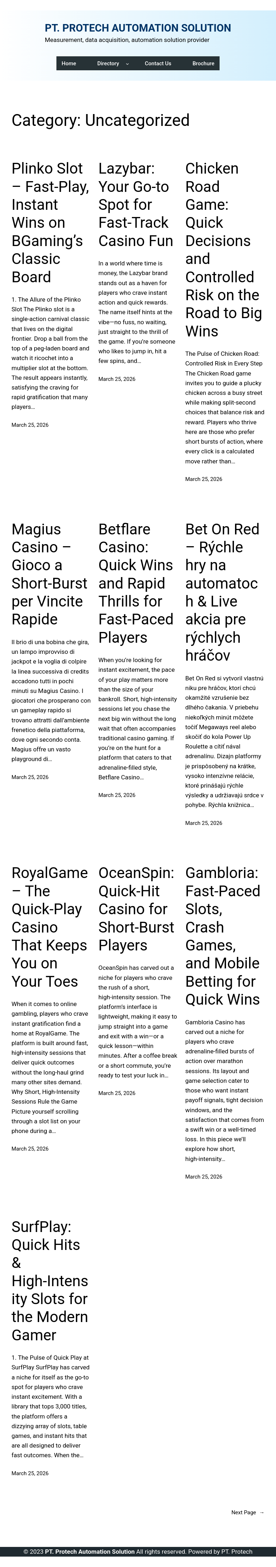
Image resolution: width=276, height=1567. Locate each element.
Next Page (247, 1512)
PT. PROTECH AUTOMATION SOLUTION (138, 28)
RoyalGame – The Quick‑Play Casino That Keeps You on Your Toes (50, 927)
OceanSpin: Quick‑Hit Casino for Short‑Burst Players (136, 909)
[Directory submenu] (127, 63)
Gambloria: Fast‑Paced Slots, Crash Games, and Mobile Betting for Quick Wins (223, 936)
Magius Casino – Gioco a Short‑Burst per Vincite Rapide (50, 574)
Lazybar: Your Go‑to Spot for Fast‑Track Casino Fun (136, 205)
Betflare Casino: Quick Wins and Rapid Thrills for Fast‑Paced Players (136, 583)
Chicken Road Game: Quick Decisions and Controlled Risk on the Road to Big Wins (223, 250)
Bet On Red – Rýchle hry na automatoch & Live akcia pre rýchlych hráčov (222, 592)
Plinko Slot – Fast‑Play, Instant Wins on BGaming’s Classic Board (50, 222)
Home (69, 63)
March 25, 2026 (30, 425)
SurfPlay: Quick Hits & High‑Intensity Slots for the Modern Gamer (50, 1281)
